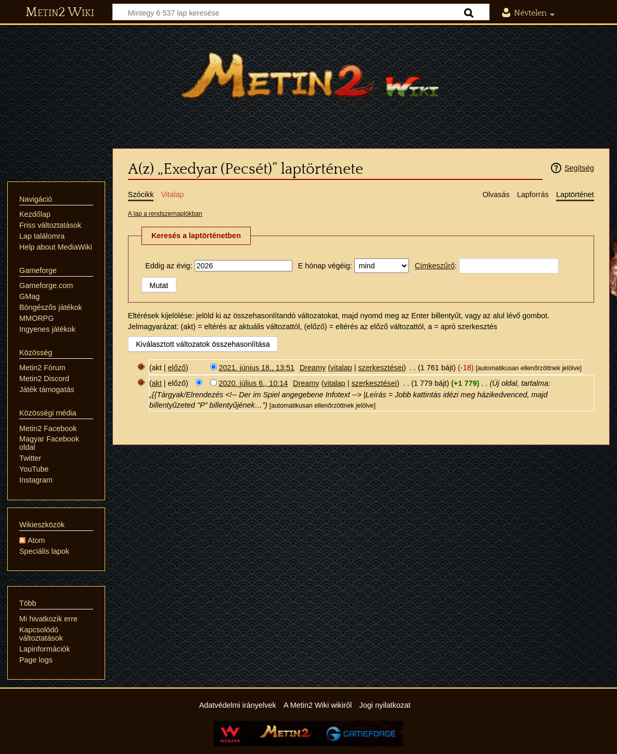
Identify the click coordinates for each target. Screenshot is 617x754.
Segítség (579, 168)
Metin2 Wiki (59, 12)
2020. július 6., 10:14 (253, 383)
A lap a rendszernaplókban (165, 213)
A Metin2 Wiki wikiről (318, 705)
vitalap (341, 367)
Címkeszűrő (435, 266)
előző (177, 367)
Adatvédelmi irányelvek (237, 705)
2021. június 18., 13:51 (257, 367)
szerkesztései (380, 367)
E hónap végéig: (325, 266)
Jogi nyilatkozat (384, 705)
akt (157, 383)
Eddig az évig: (168, 266)
